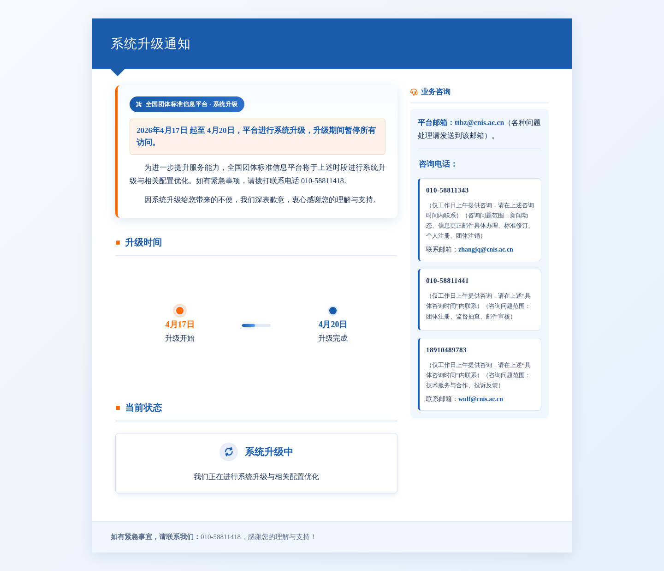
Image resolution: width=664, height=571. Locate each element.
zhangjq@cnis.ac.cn (485, 249)
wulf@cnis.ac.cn (480, 399)
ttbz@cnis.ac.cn (479, 122)
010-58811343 (447, 190)
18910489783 (446, 350)
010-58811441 (447, 280)
